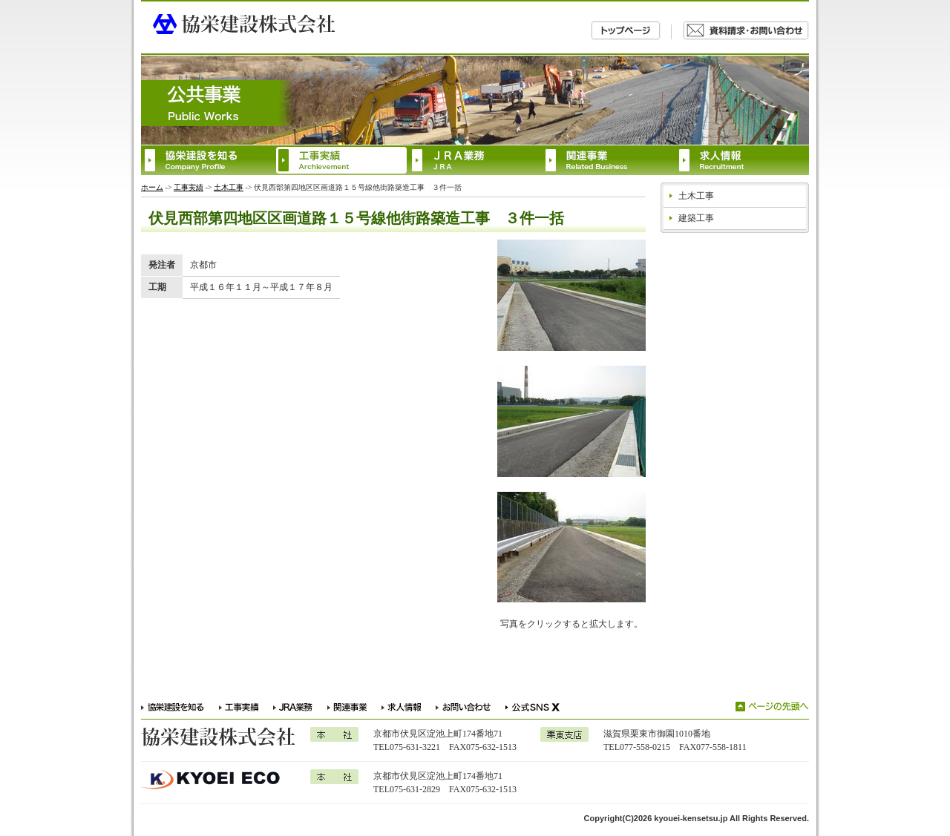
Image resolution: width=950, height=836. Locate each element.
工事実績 (188, 187)
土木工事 (228, 187)
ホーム (152, 187)
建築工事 (696, 218)
